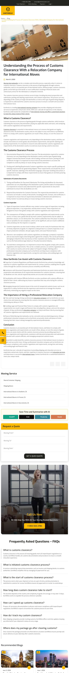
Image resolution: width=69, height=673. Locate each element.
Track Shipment (21, 4)
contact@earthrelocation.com (41, 2)
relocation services (59, 352)
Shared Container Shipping (12, 380)
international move (28, 354)
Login (50, 4)
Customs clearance (10, 129)
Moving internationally (11, 83)
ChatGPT (12, 417)
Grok (27, 417)
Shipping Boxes (8, 386)
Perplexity (43, 417)
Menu (66, 10)
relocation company (40, 298)
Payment (42, 4)
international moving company (27, 108)
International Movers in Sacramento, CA (16, 403)
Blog (8, 18)
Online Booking (32, 4)
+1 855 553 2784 (26, 2)
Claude (59, 417)
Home (3, 18)
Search (54, 4)
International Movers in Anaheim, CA (15, 392)
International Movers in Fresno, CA (15, 397)
